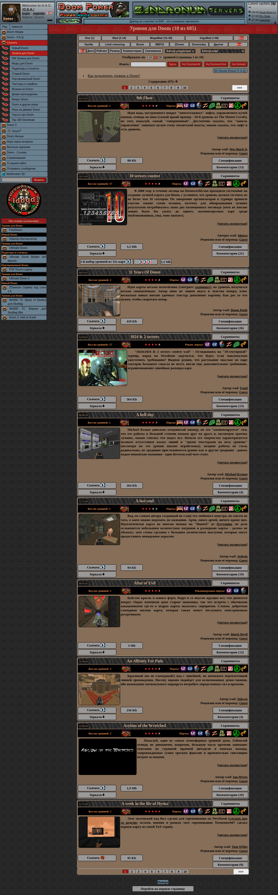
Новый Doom (20, 48)
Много (242, 235)
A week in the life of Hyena (144, 803)
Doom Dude (239, 310)
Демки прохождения (24, 94)
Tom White (240, 847)
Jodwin (242, 556)
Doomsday (199, 44)
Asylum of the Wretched (144, 725)
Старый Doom (21, 73)
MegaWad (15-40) (161, 38)
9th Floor (145, 98)
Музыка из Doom (22, 89)
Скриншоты (230, 98)
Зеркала (97, 167)
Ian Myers (240, 777)
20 (160, 57)
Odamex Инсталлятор (23, 238)
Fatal (244, 388)
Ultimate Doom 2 (19, 278)
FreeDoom (15, 229)
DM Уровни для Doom (26, 58)
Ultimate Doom (18, 247)
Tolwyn (242, 699)
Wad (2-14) (119, 38)
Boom (140, 44)
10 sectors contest (144, 176)
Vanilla (88, 44)
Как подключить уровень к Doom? (114, 76)
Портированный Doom (26, 78)
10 (155, 57)
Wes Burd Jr (238, 149)
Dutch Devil (239, 634)
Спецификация (230, 160)
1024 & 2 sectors (144, 337)
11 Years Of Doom (144, 272)
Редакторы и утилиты (25, 68)
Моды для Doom (22, 63)
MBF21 (159, 44)
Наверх (162, 882)
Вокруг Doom (20, 99)
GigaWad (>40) (209, 38)
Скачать (12, 42)
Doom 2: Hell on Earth (22, 317)
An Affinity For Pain (145, 661)
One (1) (89, 38)
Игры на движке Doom (26, 109)
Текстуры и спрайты (24, 83)
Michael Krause (236, 474)
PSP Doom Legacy (20, 269)
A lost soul (145, 501)
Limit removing (114, 44)
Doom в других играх (25, 104)
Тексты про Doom (23, 114)
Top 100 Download (23, 119)
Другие (218, 44)
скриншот (202, 287)
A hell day (145, 414)
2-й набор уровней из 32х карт (106, 261)
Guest (243, 153)
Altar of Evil (145, 583)
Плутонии (224, 524)
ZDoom (179, 44)
